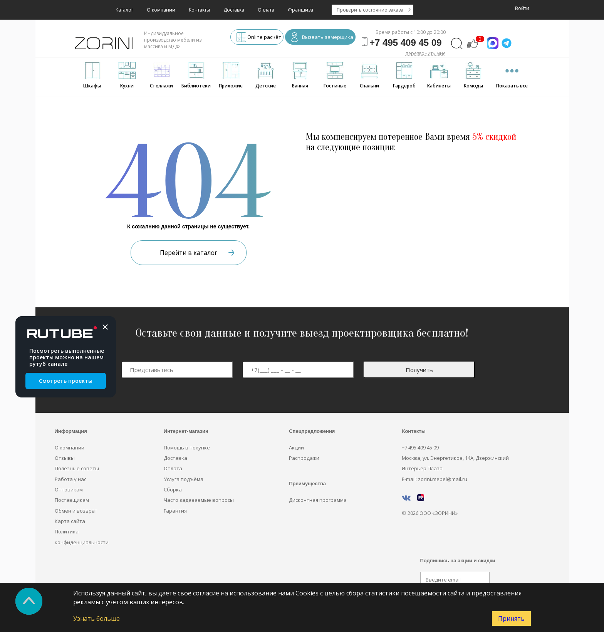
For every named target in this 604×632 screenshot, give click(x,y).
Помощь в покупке (187, 447)
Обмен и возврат (76, 510)
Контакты (199, 10)
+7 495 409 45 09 (420, 447)
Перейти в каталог (197, 252)
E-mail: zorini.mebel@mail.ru (434, 479)
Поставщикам (72, 499)
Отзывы (65, 457)
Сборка (173, 489)
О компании (161, 10)
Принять (511, 618)
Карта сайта (70, 521)
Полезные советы (77, 468)
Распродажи (304, 457)
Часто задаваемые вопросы (199, 499)
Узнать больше (96, 618)
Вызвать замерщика (322, 38)
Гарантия (175, 510)
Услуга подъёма (183, 479)
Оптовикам (69, 489)
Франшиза (300, 10)
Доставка (233, 10)
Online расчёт (259, 38)
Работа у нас (70, 479)
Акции (296, 447)
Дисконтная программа (318, 499)
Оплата (266, 10)
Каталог (124, 10)
